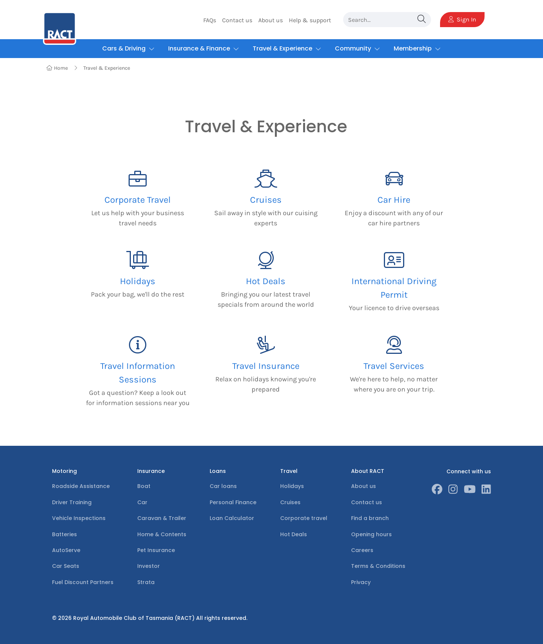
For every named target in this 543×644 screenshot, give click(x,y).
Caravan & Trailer (161, 518)
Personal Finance (233, 502)
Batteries (64, 534)
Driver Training (72, 502)
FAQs (209, 20)
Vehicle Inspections (79, 518)
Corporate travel (303, 518)
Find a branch (370, 518)
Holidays (292, 486)
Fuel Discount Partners (83, 582)
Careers (362, 550)
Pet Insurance (156, 550)
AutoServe (66, 550)
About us (270, 20)
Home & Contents (161, 534)
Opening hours (371, 534)
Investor (148, 566)
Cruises (290, 502)
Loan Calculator (232, 518)
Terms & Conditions (378, 566)
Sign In (462, 19)
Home (57, 68)
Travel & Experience (106, 68)
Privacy (361, 582)
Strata (146, 582)
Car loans (223, 486)
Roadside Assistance (81, 486)
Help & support (310, 20)
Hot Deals (293, 534)
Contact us (237, 20)
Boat (143, 486)
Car (142, 502)
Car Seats (65, 566)
